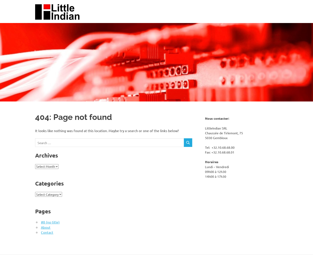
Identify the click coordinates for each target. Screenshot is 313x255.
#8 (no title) (50, 222)
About (46, 227)
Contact (47, 232)
